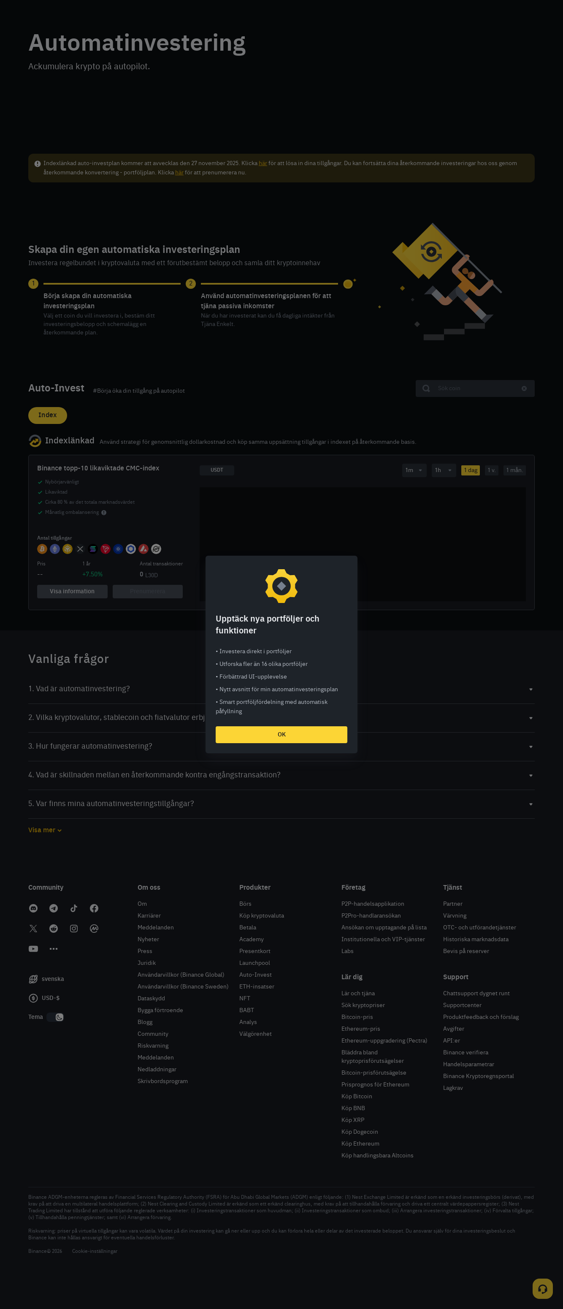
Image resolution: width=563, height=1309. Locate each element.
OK (282, 735)
